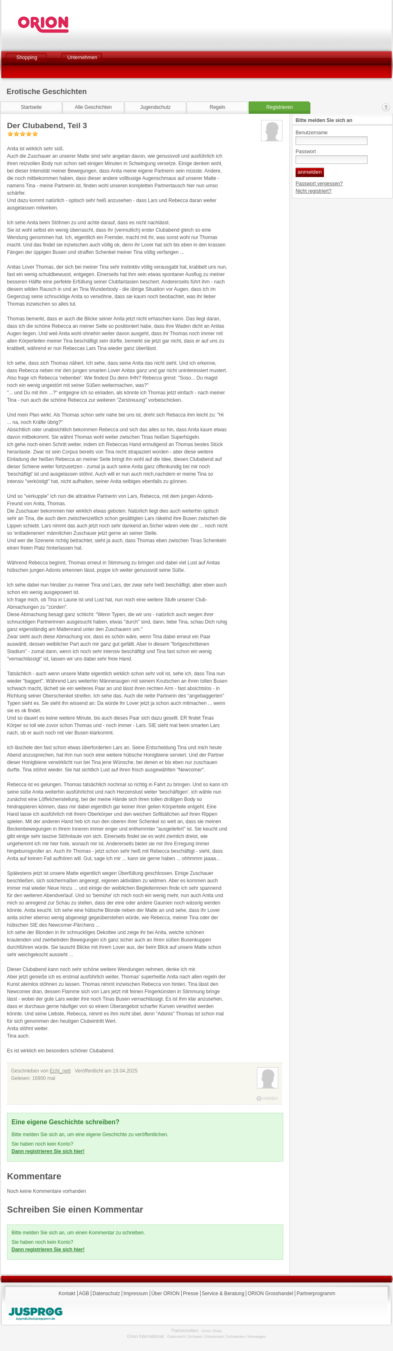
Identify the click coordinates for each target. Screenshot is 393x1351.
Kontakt (386, 107)
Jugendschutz (155, 107)
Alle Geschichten (93, 107)
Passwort (306, 151)
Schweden (236, 1336)
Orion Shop (211, 1330)
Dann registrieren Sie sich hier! (48, 1151)
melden (270, 1098)
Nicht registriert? (313, 191)
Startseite (31, 107)
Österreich (176, 1336)
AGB (84, 1293)
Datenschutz (106, 1293)
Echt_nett (60, 1071)
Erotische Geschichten (47, 91)
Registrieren (279, 107)
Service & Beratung (223, 1293)
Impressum (135, 1293)
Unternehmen (82, 57)
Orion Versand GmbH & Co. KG (65, 24)
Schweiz (195, 1336)
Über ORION (165, 1293)
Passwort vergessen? (319, 183)
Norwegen (256, 1336)
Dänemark (215, 1336)
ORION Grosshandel (270, 1293)
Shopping (26, 57)
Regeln (217, 107)
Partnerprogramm (315, 1293)
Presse (190, 1293)
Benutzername (312, 133)
